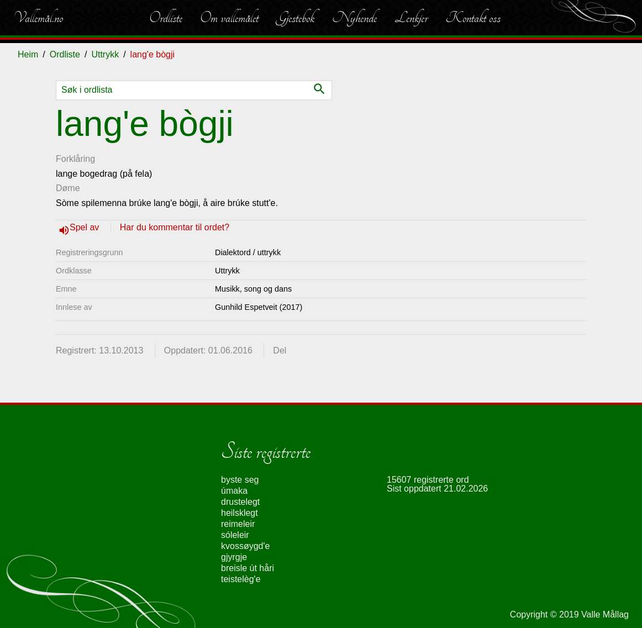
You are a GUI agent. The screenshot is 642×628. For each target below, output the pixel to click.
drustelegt (240, 501)
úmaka (234, 490)
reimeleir (238, 524)
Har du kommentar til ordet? (174, 227)
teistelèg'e (241, 579)
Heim (28, 54)
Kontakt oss (473, 18)
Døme (68, 188)
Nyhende (354, 18)
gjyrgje (234, 557)
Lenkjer (411, 18)
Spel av (86, 227)
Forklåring (75, 158)
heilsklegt (239, 513)
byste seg (240, 479)
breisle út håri (247, 568)
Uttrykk (105, 54)
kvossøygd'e (245, 546)
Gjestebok (295, 18)
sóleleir (235, 535)
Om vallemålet (229, 18)
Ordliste (165, 18)
